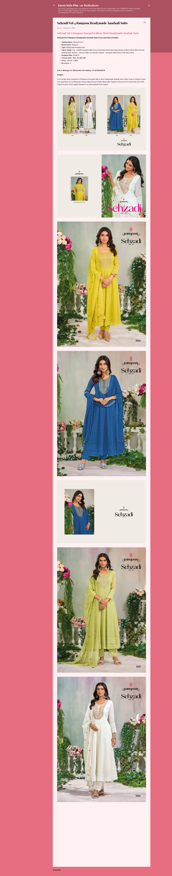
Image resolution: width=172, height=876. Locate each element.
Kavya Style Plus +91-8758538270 (78, 5)
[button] (144, 22)
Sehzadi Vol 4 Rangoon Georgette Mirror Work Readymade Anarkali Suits (98, 33)
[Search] (149, 6)
